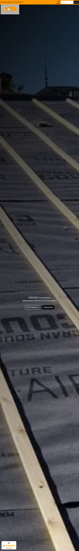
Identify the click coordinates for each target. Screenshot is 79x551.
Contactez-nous (48, 307)
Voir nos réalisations (32, 307)
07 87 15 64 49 (18, 2)
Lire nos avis (9, 548)
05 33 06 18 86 (6, 2)
